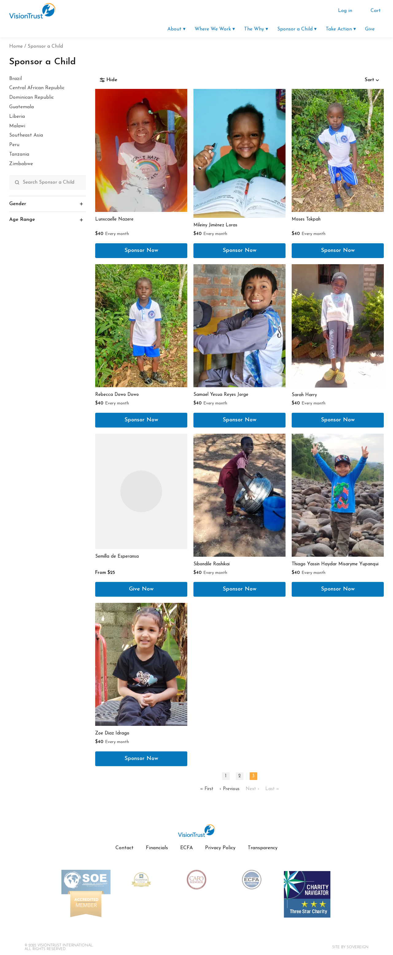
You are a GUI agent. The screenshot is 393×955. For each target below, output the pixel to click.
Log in (345, 10)
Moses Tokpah (306, 219)
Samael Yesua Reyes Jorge (220, 394)
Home (16, 46)
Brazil (15, 78)
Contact (124, 848)
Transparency (263, 848)
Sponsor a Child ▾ (297, 29)
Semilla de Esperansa (117, 556)
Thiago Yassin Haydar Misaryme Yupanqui (335, 564)
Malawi (17, 126)
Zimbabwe (21, 163)
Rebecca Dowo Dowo (117, 394)
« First (206, 789)
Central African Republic (36, 88)
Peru (14, 144)
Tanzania (19, 154)
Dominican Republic (31, 97)
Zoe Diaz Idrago (112, 733)
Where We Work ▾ (215, 29)
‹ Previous (229, 789)
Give (370, 29)
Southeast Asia (26, 135)
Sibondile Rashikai (211, 564)
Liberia (17, 116)
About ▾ (176, 29)
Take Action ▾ (341, 29)
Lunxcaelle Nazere (114, 219)
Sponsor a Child (45, 46)
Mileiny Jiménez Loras (215, 225)
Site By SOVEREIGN (350, 947)
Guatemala (21, 107)
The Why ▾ (256, 29)
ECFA (186, 848)
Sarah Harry (304, 395)
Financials (157, 848)
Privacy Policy (220, 848)
